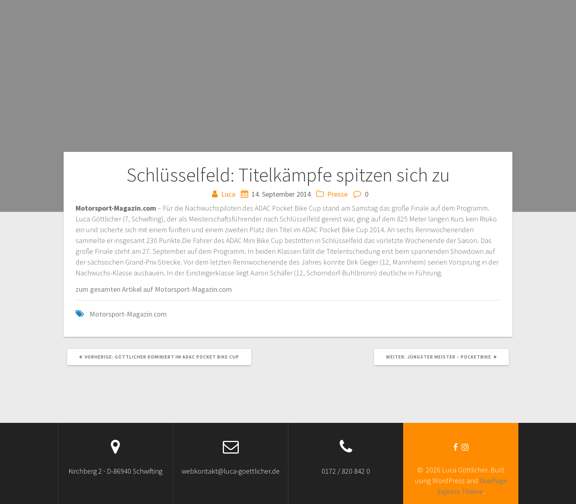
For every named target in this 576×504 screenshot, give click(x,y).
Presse (337, 194)
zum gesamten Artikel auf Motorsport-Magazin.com (154, 289)
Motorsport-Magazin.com (128, 314)
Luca (228, 194)
